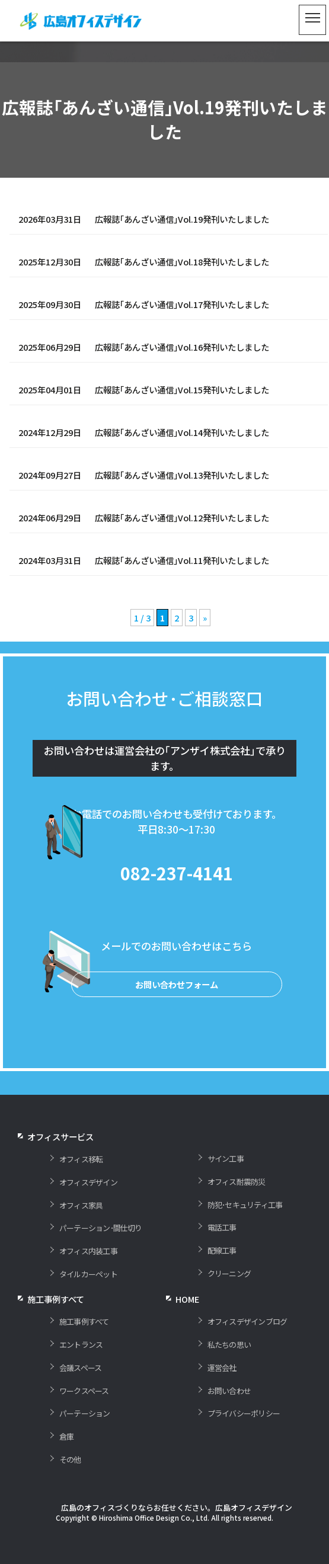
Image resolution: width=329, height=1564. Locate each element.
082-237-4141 (176, 899)
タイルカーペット (88, 1300)
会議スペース (80, 1393)
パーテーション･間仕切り (100, 1254)
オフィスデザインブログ (247, 1348)
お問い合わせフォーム (176, 1011)
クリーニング (229, 1300)
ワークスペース (84, 1416)
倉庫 (66, 1463)
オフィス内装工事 (88, 1277)
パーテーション (84, 1440)
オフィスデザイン (88, 1208)
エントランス (81, 1371)
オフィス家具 (81, 1231)
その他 (70, 1486)
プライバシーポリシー (243, 1440)
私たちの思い (229, 1371)
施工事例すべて (84, 1348)
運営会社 (222, 1393)
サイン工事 (225, 1185)
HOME (187, 1325)
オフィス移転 (81, 1185)
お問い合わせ (229, 1416)
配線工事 (222, 1277)
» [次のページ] (205, 617)
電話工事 (222, 1253)
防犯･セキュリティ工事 (244, 1230)
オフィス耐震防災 (236, 1208)
